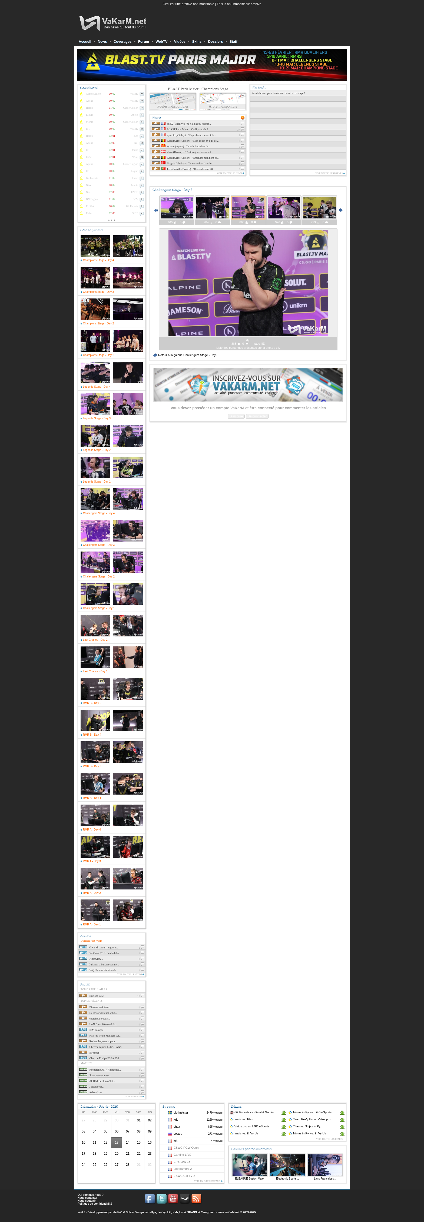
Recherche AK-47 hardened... (100, 1069)
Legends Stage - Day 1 (96, 481)
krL (176, 1119)
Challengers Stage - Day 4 (98, 513)
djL (278, 347)
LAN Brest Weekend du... (98, 1024)
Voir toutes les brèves (330, 173)
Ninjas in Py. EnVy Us (307, 1133)
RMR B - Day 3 (91, 766)
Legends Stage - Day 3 (96, 418)
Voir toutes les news (230, 173)
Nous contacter (87, 1197)
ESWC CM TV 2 (184, 1175)
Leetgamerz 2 (183, 1168)
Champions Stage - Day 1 (97, 355)
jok (175, 1140)
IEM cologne (91, 1029)
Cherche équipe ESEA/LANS (100, 1046)
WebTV (162, 41)
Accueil (85, 41)
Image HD (258, 343)
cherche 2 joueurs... (95, 1018)
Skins (196, 41)
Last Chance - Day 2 (94, 639)
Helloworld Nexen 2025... (98, 1012)
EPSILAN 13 (182, 1161)
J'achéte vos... (91, 1086)
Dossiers (215, 41)
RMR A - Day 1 (91, 924)
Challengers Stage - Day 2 (98, 576)
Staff (233, 41)
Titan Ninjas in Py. (304, 1126)
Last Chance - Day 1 (94, 671)
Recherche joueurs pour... (98, 1041)
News (102, 41)
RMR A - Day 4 (91, 829)
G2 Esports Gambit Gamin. (252, 1112)
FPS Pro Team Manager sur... (100, 1035)
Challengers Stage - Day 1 (98, 608)
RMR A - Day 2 (91, 892)
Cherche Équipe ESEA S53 (99, 1058)
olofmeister (181, 1112)
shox (177, 1126)
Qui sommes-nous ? (91, 1194)
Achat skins (90, 1092)
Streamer (89, 1052)
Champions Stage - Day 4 (97, 260)
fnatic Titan (241, 1119)
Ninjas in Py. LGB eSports (310, 1112)
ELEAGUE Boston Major (250, 1178)
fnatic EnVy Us (244, 1133)
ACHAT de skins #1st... (97, 1081)
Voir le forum (134, 1096)
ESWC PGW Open (186, 1147)
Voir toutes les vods (130, 974)
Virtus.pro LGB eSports (249, 1126)
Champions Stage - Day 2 (97, 323)
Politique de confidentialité (95, 1203)
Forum (143, 41)
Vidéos (180, 41)
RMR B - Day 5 (91, 703)
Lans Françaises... (325, 1178)
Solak (129, 1212)
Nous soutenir (87, 1200)
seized (178, 1133)
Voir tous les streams (208, 1181)
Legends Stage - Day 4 (96, 386)
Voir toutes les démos (330, 1139)
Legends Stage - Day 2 (96, 450)
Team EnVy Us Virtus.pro (309, 1119)
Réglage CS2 (91, 995)
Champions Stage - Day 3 (97, 291)
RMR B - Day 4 (91, 734)
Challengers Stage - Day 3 (98, 544)
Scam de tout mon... (95, 1075)
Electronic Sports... (287, 1178)
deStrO (117, 1212)
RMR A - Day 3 (91, 861)
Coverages (122, 41)
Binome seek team (94, 1007)
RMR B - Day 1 (91, 797)
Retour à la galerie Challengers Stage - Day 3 (185, 355)
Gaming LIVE (182, 1154)
